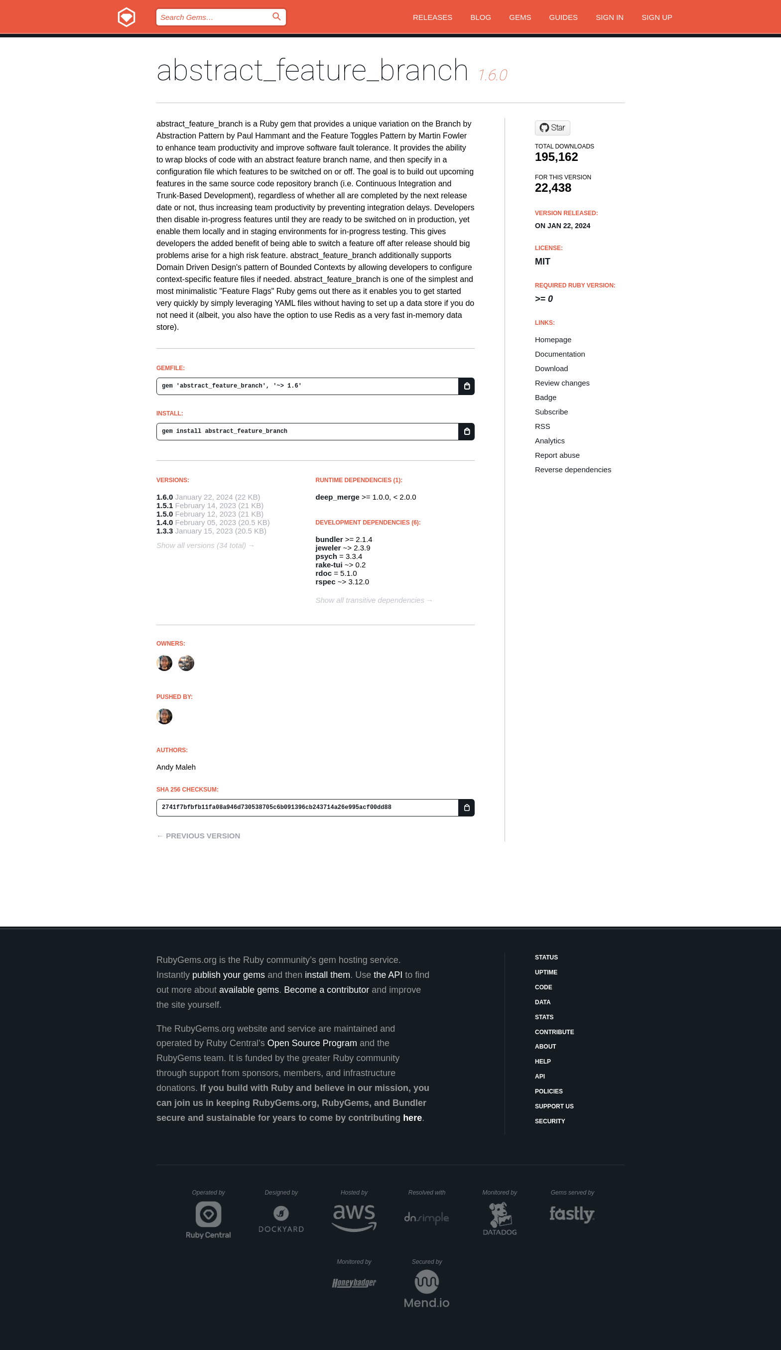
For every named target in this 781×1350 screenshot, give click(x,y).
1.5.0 (164, 514)
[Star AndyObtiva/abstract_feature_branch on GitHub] (552, 128)
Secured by (430, 1261)
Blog (480, 17)
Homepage (553, 339)
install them (327, 975)
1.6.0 (164, 497)
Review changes (562, 383)
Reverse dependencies (573, 469)
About (545, 1046)
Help (543, 1061)
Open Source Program (312, 1043)
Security (550, 1121)
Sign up (657, 17)
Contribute (554, 1032)
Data (543, 1002)
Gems (520, 17)
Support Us (554, 1106)
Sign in (610, 17)
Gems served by (573, 1192)
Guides (563, 17)
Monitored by (502, 1192)
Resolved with (428, 1192)
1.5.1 (164, 505)
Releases (432, 17)
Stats (544, 1017)
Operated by (211, 1196)
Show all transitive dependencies (370, 600)
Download (551, 368)
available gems (249, 990)
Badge (545, 397)
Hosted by (359, 1192)
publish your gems (228, 975)
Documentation (560, 354)
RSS (542, 426)
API (540, 1076)
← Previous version (198, 835)
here (412, 1118)
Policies (549, 1091)
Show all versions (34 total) (201, 545)
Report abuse (557, 455)
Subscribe (551, 411)
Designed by (283, 1192)
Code (543, 987)
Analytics (550, 440)
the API (388, 975)
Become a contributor (326, 990)
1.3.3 (164, 531)
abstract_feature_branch (312, 70)
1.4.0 (164, 522)
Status (546, 957)
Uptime (546, 972)
